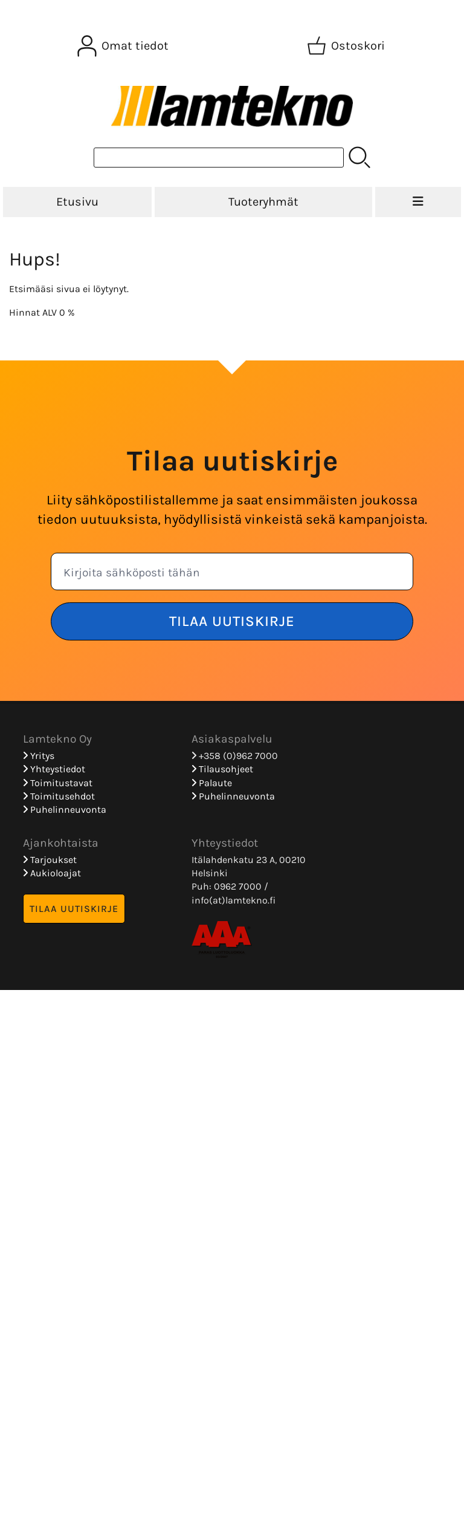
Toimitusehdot (59, 796)
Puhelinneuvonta (64, 809)
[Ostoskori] (347, 46)
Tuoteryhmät (263, 202)
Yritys (38, 755)
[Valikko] (418, 202)
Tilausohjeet (222, 769)
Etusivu (77, 202)
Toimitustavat (57, 783)
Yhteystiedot (54, 769)
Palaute (212, 783)
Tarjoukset (50, 859)
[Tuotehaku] (219, 158)
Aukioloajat (52, 873)
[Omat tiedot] (124, 46)
